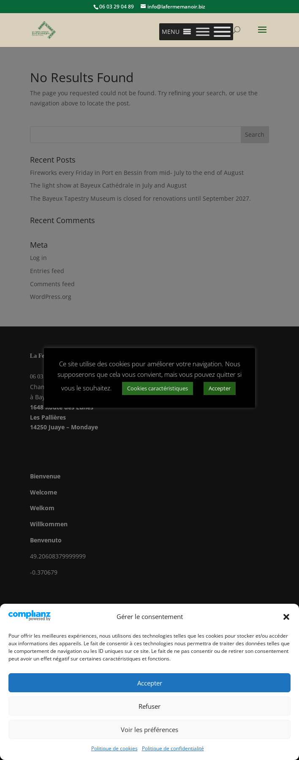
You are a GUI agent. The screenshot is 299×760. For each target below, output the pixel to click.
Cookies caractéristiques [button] (157, 388)
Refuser (149, 706)
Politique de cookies (114, 748)
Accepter (149, 683)
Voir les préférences (149, 729)
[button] (286, 617)
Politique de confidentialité (173, 748)
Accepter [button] (220, 388)
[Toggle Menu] (202, 32)
